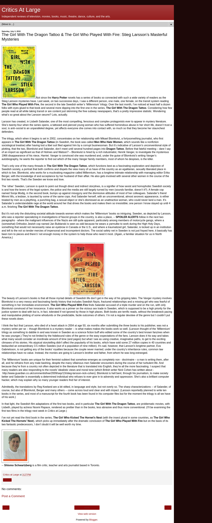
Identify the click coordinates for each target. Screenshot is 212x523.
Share (7, 480)
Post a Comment (13, 496)
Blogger (93, 519)
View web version (87, 514)
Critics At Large (21, 10)
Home (87, 507)
